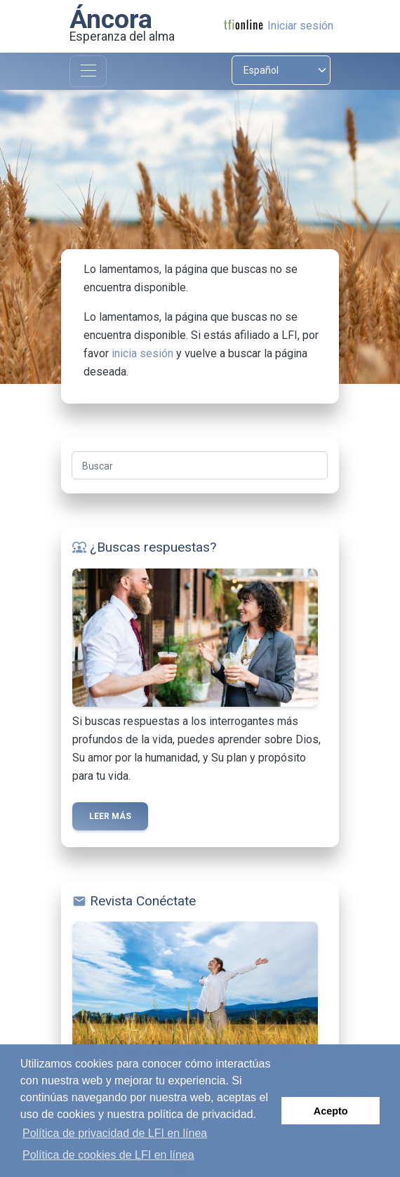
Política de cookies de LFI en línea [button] (108, 1155)
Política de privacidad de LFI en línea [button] (114, 1133)
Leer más (110, 816)
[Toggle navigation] (88, 71)
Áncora (110, 19)
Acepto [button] (331, 1111)
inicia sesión (142, 353)
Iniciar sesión (300, 25)
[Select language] (281, 70)
